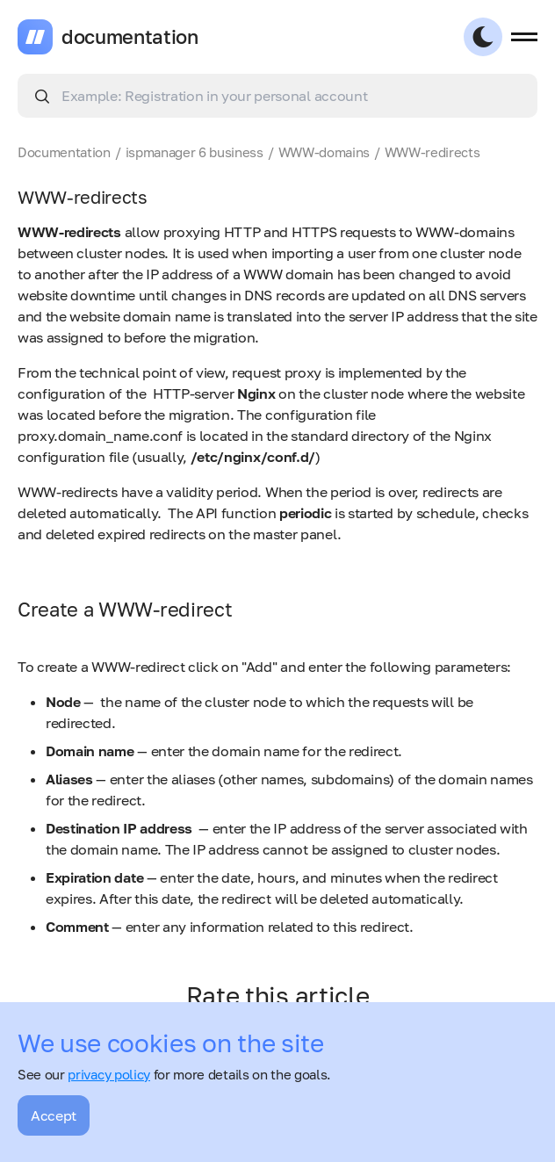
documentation (129, 37)
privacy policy (109, 1074)
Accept (53, 1115)
